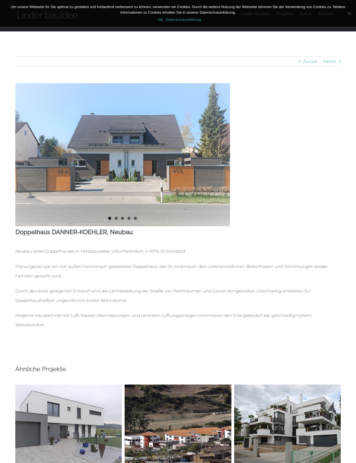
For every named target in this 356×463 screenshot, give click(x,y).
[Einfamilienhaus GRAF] (68, 387)
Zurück (310, 61)
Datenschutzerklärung (183, 20)
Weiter (330, 61)
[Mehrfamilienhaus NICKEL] (287, 387)
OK (160, 20)
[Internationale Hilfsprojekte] (178, 387)
